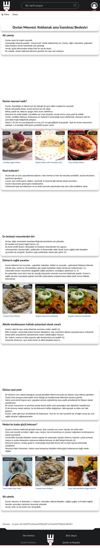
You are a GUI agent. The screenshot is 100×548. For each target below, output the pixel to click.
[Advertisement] (50, 77)
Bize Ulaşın (71, 535)
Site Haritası (29, 535)
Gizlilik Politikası (28, 542)
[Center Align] (76, 4)
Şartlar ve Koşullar (71, 542)
